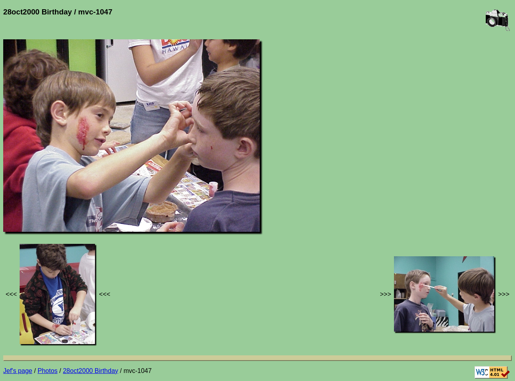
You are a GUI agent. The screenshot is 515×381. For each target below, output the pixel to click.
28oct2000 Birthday (90, 370)
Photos (48, 370)
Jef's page (17, 370)
